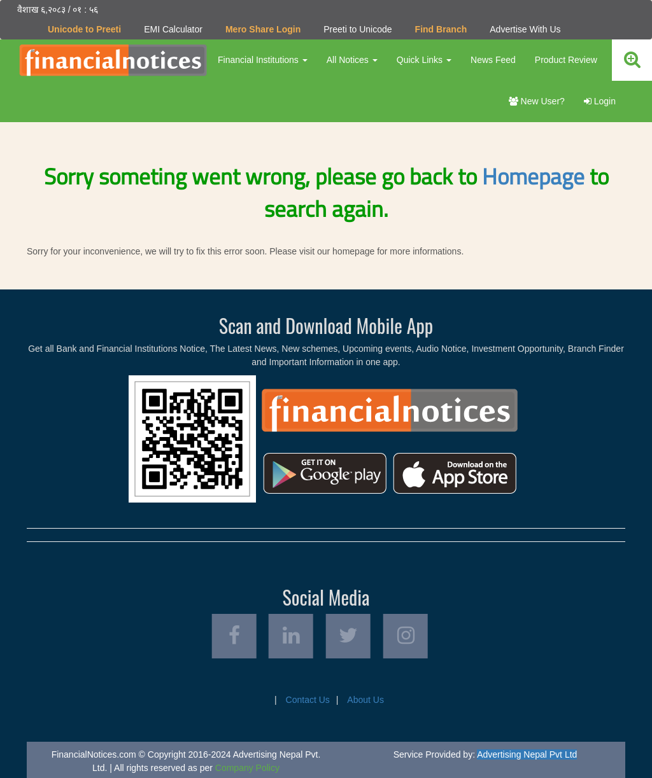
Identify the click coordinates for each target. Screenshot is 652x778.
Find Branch (441, 29)
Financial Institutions (263, 60)
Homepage (533, 176)
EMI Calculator (173, 29)
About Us (365, 700)
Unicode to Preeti (84, 29)
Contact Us (308, 700)
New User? (537, 101)
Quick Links (424, 60)
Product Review (566, 60)
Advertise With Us (525, 29)
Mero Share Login (263, 29)
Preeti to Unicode (357, 29)
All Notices (352, 60)
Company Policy (247, 768)
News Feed (493, 60)
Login (600, 101)
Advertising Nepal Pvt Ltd (527, 754)
